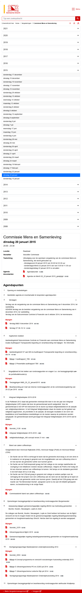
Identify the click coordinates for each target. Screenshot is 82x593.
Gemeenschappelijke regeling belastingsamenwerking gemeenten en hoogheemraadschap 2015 (41, 538)
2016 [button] (5, 63)
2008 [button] (5, 226)
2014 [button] (5, 185)
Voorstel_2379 (15, 528)
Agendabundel (33, 272)
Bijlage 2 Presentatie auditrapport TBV (25, 364)
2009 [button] (5, 219)
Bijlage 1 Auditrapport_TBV (20, 359)
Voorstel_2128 (16, 429)
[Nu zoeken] (77, 18)
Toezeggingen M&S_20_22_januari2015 (25, 382)
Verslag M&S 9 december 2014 (22, 324)
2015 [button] (5, 70)
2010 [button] (5, 213)
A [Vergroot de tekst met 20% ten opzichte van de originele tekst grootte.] (74, 23)
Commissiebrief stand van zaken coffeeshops (27, 494)
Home (17, 23)
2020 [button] (5, 35)
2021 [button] (5, 29)
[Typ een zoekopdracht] (41, 18)
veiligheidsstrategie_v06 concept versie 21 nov (27, 438)
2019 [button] (5, 42)
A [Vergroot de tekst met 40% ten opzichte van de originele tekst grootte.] (78, 23)
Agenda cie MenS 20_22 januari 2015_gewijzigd (46, 276)
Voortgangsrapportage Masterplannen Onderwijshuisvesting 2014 (34, 576)
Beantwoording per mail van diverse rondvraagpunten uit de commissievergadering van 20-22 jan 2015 (40, 388)
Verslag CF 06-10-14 (18, 328)
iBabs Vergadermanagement (16, 591)
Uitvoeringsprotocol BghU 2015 (22, 532)
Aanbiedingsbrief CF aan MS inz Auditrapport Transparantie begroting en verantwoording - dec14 (41, 353)
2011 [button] (5, 206)
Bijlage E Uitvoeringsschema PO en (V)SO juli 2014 (29, 567)
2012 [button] (5, 199)
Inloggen (36, 591)
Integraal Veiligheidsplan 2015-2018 (23, 433)
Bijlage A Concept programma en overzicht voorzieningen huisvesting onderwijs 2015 (39, 561)
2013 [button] (5, 192)
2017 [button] (5, 56)
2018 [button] (5, 49)
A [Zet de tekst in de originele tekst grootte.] (70, 23)
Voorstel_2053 (16, 555)
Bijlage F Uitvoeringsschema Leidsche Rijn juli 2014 (29, 571)
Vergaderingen (26, 23)
